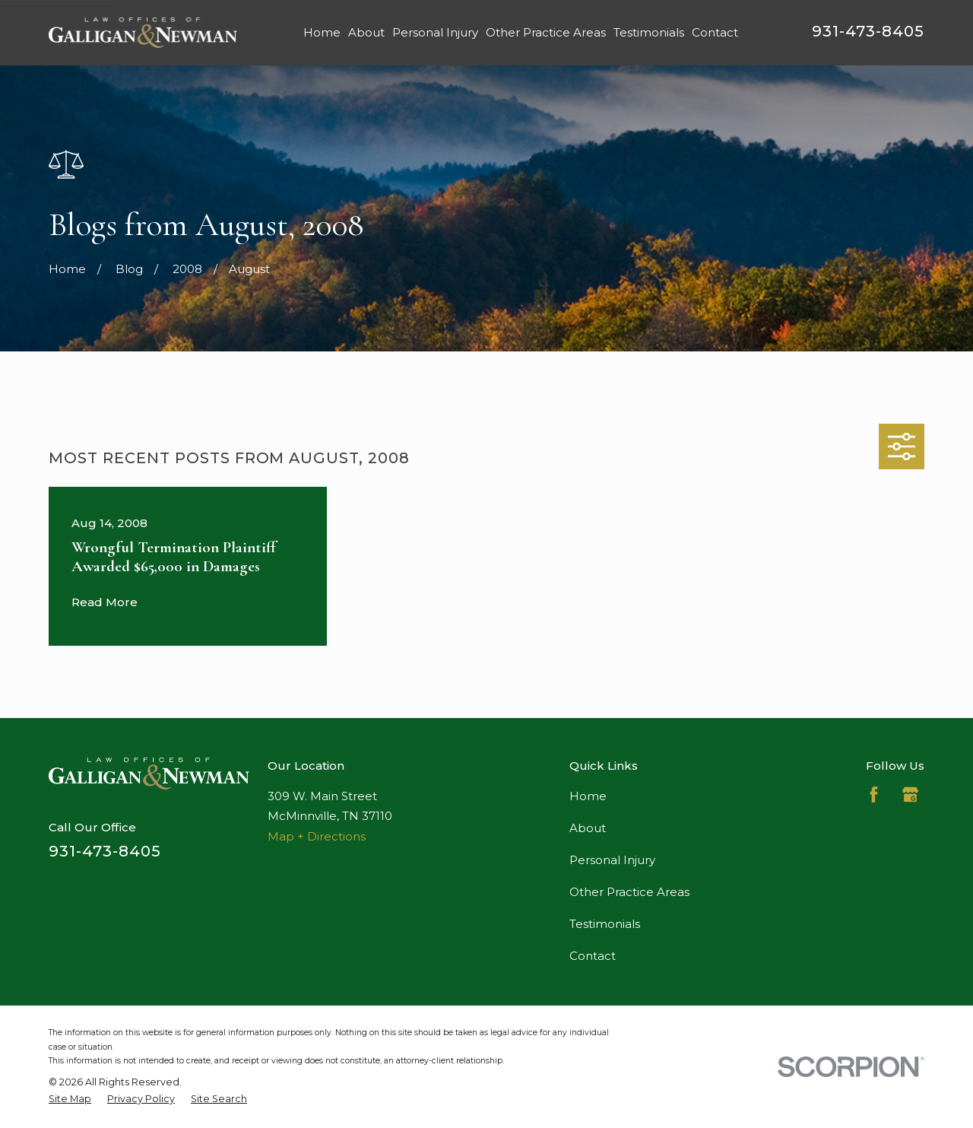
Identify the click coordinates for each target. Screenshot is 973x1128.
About (587, 828)
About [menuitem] (366, 32)
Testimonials (604, 924)
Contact (592, 955)
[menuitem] (70, 1099)
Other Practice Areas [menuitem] (546, 32)
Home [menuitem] (322, 32)
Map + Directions (317, 836)
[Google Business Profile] (910, 794)
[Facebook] (874, 794)
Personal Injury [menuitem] (435, 32)
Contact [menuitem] (715, 32)
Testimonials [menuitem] (648, 32)
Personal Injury (612, 860)
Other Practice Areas (629, 892)
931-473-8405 (868, 31)
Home (588, 796)
